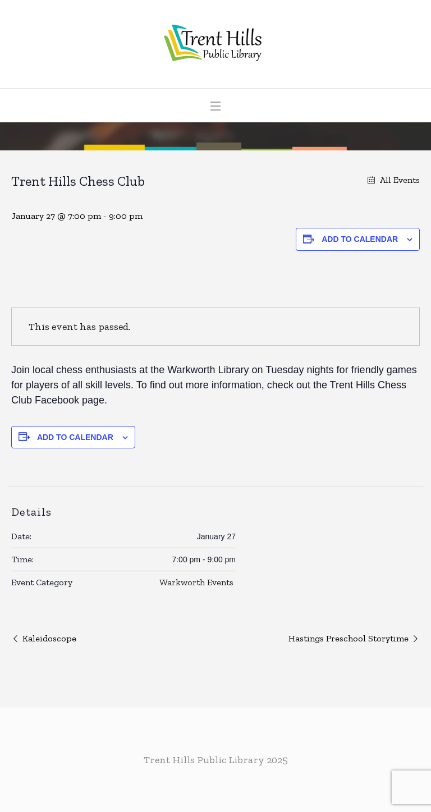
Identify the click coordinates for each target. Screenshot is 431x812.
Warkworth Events (196, 582)
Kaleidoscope (49, 638)
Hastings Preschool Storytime (348, 638)
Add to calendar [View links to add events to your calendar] (360, 239)
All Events (399, 180)
